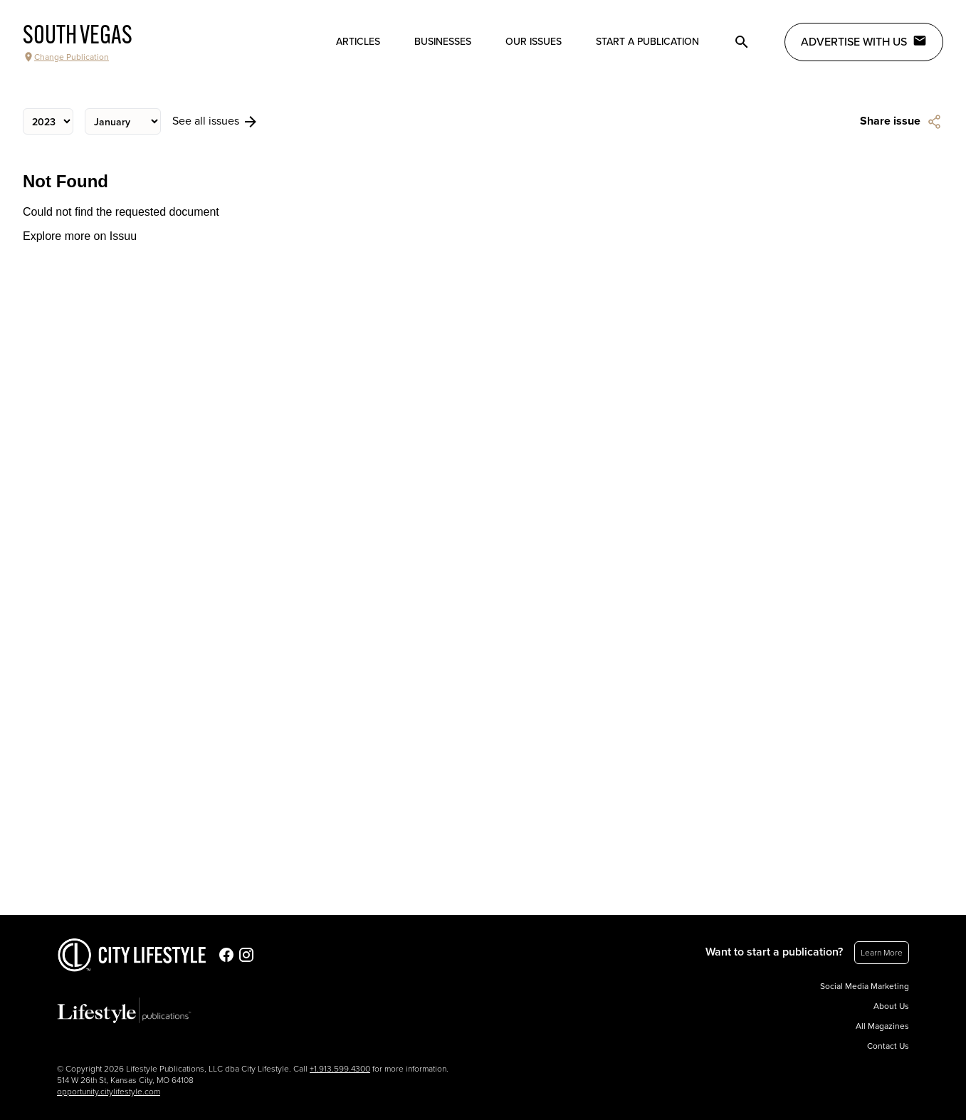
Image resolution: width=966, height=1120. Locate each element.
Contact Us (888, 1046)
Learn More (882, 953)
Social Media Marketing (864, 986)
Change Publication (66, 57)
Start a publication (647, 42)
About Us (891, 1006)
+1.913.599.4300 (340, 1069)
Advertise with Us (864, 41)
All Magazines (882, 1026)
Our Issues (533, 42)
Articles (358, 42)
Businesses (442, 42)
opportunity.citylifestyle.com (108, 1092)
